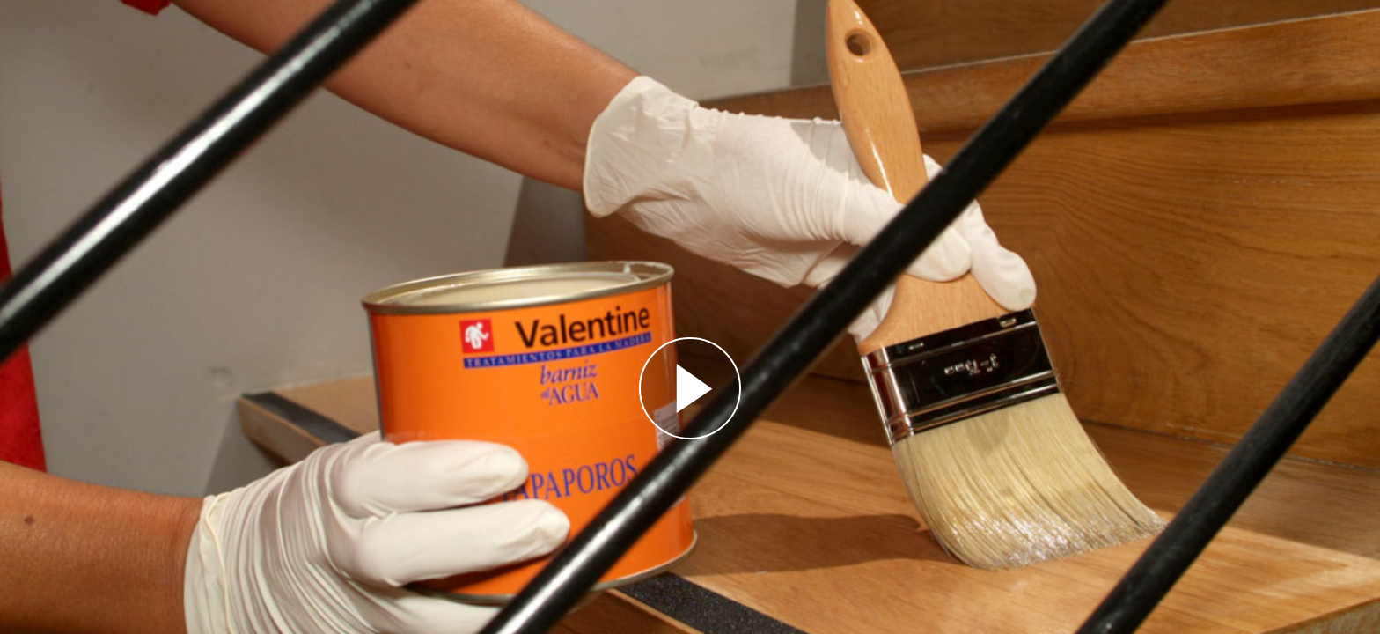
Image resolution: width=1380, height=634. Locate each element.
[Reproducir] (690, 388)
